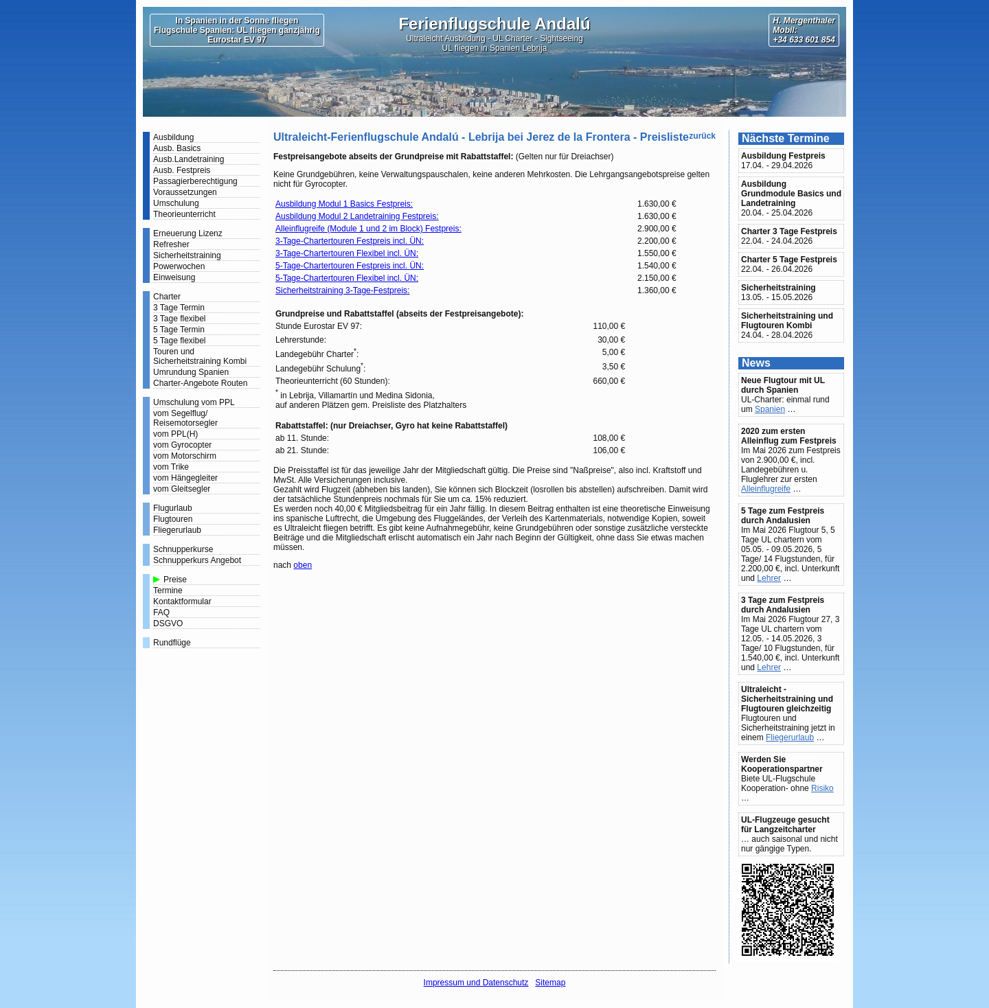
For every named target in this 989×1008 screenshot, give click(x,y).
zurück (702, 136)
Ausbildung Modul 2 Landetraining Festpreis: (356, 216)
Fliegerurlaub (177, 530)
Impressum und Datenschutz (476, 982)
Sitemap (550, 982)
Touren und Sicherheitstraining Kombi (200, 356)
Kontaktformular (182, 601)
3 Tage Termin (179, 307)
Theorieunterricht (184, 214)
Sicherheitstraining (187, 255)
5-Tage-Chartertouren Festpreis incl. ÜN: (349, 266)
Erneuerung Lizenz (188, 233)
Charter (167, 296)
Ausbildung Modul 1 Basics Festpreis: (344, 204)
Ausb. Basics (177, 148)
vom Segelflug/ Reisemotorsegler (185, 418)
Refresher (171, 244)
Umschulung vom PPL (194, 402)
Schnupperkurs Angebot (197, 560)
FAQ (161, 612)
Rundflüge (172, 643)
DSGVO (168, 623)
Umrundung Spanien (191, 372)
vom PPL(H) (175, 434)
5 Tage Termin (179, 329)
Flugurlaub (172, 508)
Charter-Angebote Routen (200, 383)
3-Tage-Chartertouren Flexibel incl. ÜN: (346, 253)
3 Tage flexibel (179, 318)
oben (302, 565)
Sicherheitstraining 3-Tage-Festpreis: (342, 290)
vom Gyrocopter (182, 445)
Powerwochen (179, 266)
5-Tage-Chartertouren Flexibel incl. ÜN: (346, 278)
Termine (168, 590)
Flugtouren (172, 519)
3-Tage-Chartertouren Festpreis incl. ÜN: (349, 241)
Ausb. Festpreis (181, 170)
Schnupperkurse (183, 549)
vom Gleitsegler (181, 489)
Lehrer (769, 578)
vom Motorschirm (184, 456)
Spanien (770, 409)
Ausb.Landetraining (188, 159)
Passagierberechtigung (195, 181)
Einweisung (174, 277)
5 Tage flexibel (179, 340)
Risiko (822, 788)
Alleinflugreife (766, 489)
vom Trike (171, 467)
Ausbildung (173, 137)
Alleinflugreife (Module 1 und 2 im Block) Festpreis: (368, 228)
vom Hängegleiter (185, 478)
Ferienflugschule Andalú (494, 23)
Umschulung (176, 203)
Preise (175, 579)
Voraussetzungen (185, 192)
